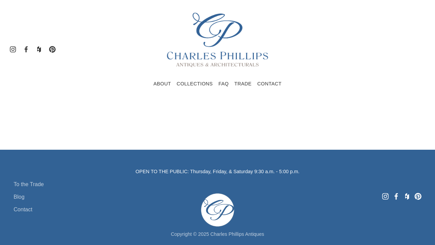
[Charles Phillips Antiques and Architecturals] (26, 49)
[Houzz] (39, 49)
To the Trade (29, 184)
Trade (242, 83)
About (162, 83)
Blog (19, 197)
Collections (195, 83)
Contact (269, 83)
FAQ (224, 83)
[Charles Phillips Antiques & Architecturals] (52, 49)
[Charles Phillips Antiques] (13, 49)
